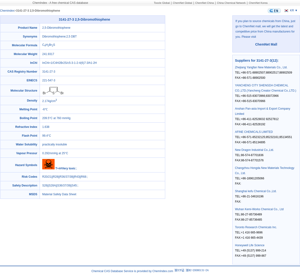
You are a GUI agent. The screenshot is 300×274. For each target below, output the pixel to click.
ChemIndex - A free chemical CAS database (60, 3)
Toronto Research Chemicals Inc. (256, 227)
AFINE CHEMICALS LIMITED (254, 132)
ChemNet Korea (258, 2)
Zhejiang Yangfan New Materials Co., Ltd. (261, 67)
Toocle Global (162, 2)
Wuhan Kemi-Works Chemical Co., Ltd (259, 209)
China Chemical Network (231, 2)
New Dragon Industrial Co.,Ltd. (254, 150)
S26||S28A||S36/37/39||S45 (59, 185)
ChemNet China (204, 2)
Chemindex (7, 10)
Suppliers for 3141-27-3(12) (256, 60)
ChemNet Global (182, 2)
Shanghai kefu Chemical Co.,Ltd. (256, 191)
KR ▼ (290, 10)
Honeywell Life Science (249, 245)
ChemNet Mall (266, 44)
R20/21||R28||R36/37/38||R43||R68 (64, 176)
